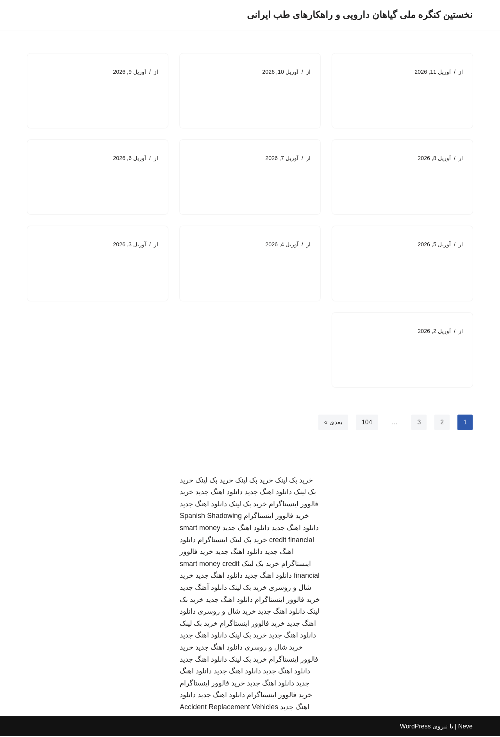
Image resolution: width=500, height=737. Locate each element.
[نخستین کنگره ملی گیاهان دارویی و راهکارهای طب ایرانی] (360, 15)
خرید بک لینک (294, 481)
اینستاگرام (212, 541)
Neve (465, 727)
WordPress (415, 727)
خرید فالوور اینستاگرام (276, 517)
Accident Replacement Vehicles (229, 708)
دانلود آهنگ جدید (203, 588)
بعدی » (333, 422)
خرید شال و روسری (227, 612)
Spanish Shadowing (211, 517)
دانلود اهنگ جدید (268, 493)
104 (367, 422)
